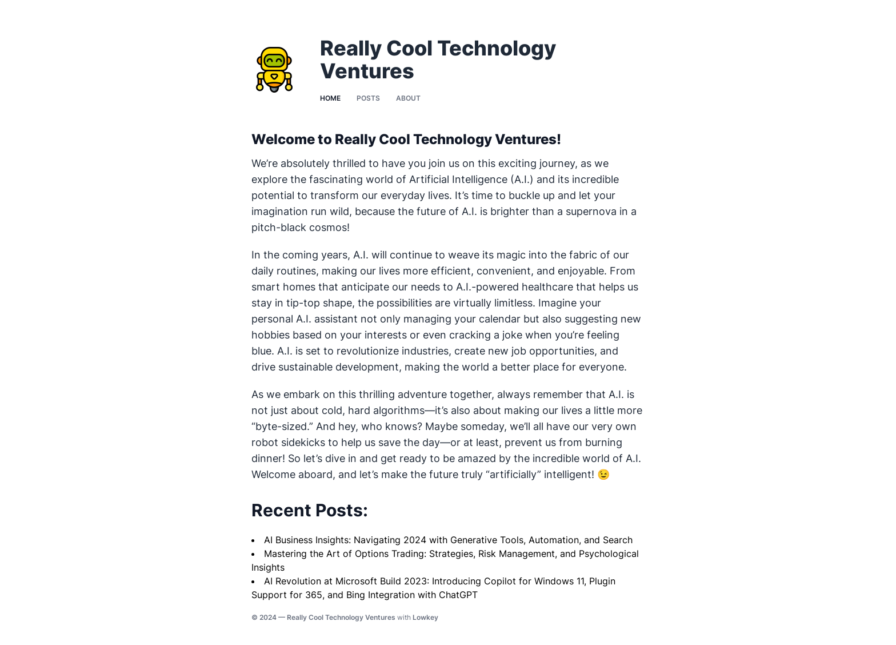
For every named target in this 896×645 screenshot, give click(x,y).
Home (330, 98)
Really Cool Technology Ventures (341, 617)
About (408, 98)
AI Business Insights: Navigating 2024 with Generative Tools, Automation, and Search (448, 540)
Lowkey (425, 617)
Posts (368, 98)
